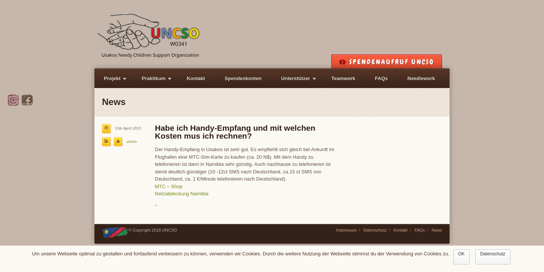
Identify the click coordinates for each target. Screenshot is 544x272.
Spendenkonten (243, 78)
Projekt (110, 82)
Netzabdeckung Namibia (182, 193)
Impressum (346, 230)
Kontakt (196, 78)
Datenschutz (374, 230)
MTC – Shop (168, 186)
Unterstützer (294, 82)
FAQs (381, 78)
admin (132, 141)
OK (461, 254)
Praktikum (152, 82)
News (436, 230)
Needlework (421, 78)
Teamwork (343, 78)
